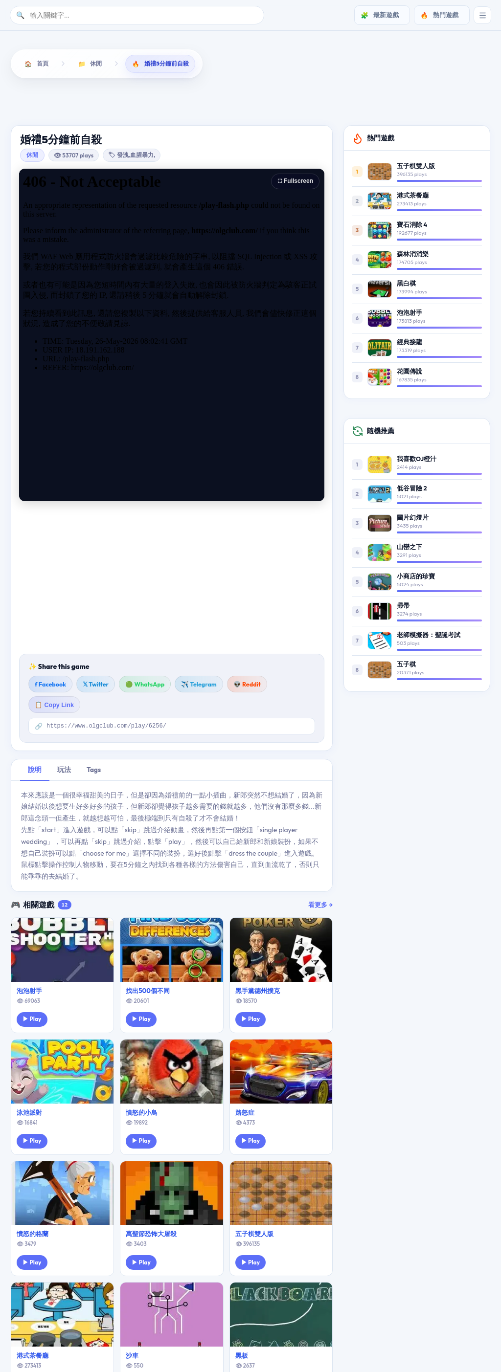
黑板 (241, 1358)
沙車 (132, 1358)
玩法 (64, 771)
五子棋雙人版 (254, 1236)
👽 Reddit (247, 685)
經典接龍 (409, 343)
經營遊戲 (390, 102)
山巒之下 (409, 548)
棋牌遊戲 (326, 102)
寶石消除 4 (412, 226)
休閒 (32, 156)
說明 (35, 771)
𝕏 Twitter (96, 685)
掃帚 (403, 607)
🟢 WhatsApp (144, 685)
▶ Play (32, 1021)
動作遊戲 (132, 102)
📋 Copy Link (54, 706)
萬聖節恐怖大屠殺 (151, 1236)
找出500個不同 (148, 992)
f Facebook (50, 685)
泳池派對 (29, 1114)
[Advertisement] (171, 578)
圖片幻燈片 (413, 519)
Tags (94, 771)
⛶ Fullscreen (295, 182)
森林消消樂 (413, 255)
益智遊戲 (66, 102)
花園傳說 (409, 372)
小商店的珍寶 (416, 577)
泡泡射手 (29, 992)
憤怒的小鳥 (142, 1114)
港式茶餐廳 (32, 1358)
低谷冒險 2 (412, 489)
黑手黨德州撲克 (257, 992)
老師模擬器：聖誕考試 (428, 636)
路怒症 (244, 1114)
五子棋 (406, 665)
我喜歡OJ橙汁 (416, 460)
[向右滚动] (481, 103)
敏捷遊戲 (261, 102)
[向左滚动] (20, 103)
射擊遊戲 (196, 102)
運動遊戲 (455, 102)
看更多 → (320, 906)
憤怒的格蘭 (32, 1236)
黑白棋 (406, 284)
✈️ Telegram (199, 685)
